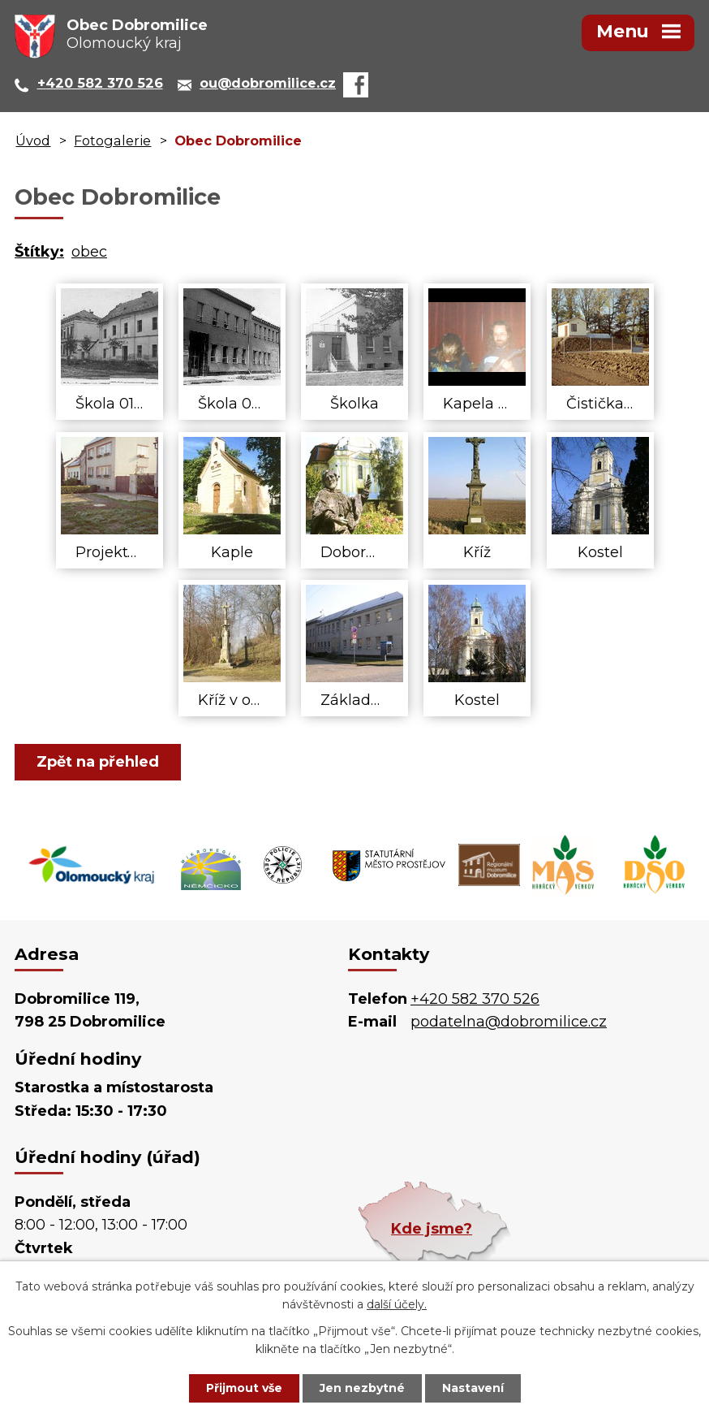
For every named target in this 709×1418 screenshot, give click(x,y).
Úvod (32, 140)
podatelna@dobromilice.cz (508, 1022)
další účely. (397, 1305)
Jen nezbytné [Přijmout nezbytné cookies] (362, 1388)
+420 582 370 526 (474, 999)
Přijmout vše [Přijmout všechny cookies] (244, 1388)
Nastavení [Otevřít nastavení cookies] (473, 1388)
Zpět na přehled (98, 762)
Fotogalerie (112, 140)
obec (89, 252)
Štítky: (39, 252)
